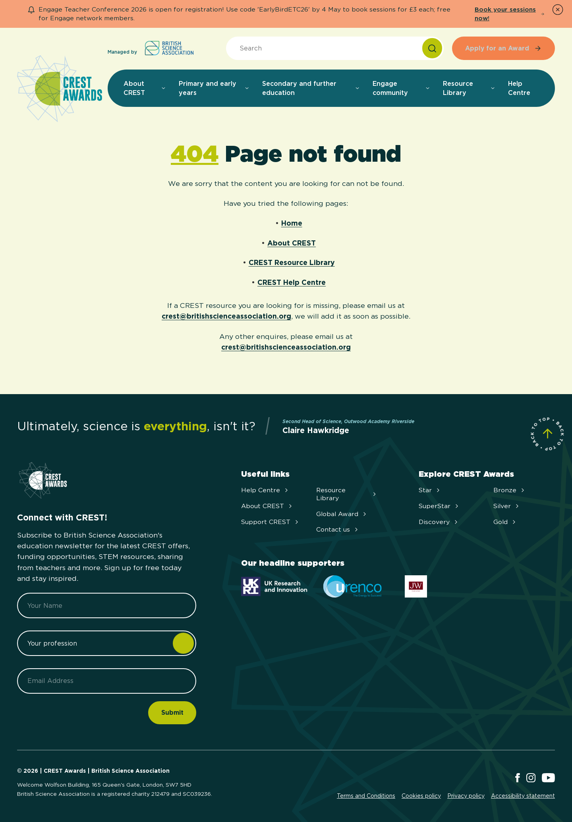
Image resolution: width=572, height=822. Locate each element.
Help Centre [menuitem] (519, 88)
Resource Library (347, 494)
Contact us (337, 529)
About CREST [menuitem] (145, 88)
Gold (505, 522)
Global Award (342, 514)
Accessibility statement (523, 796)
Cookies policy (421, 796)
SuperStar (439, 506)
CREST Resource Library (292, 262)
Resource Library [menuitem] (469, 88)
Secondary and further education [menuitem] (311, 88)
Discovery (439, 522)
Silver (506, 506)
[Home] (59, 89)
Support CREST (270, 522)
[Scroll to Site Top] (547, 434)
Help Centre (265, 490)
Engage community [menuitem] (401, 88)
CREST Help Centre (291, 282)
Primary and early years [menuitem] (214, 88)
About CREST (291, 243)
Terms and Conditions (366, 796)
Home (291, 223)
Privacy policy (466, 796)
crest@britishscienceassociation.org (226, 316)
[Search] (432, 48)
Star (430, 490)
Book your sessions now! (510, 14)
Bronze (509, 490)
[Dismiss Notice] (558, 9)
